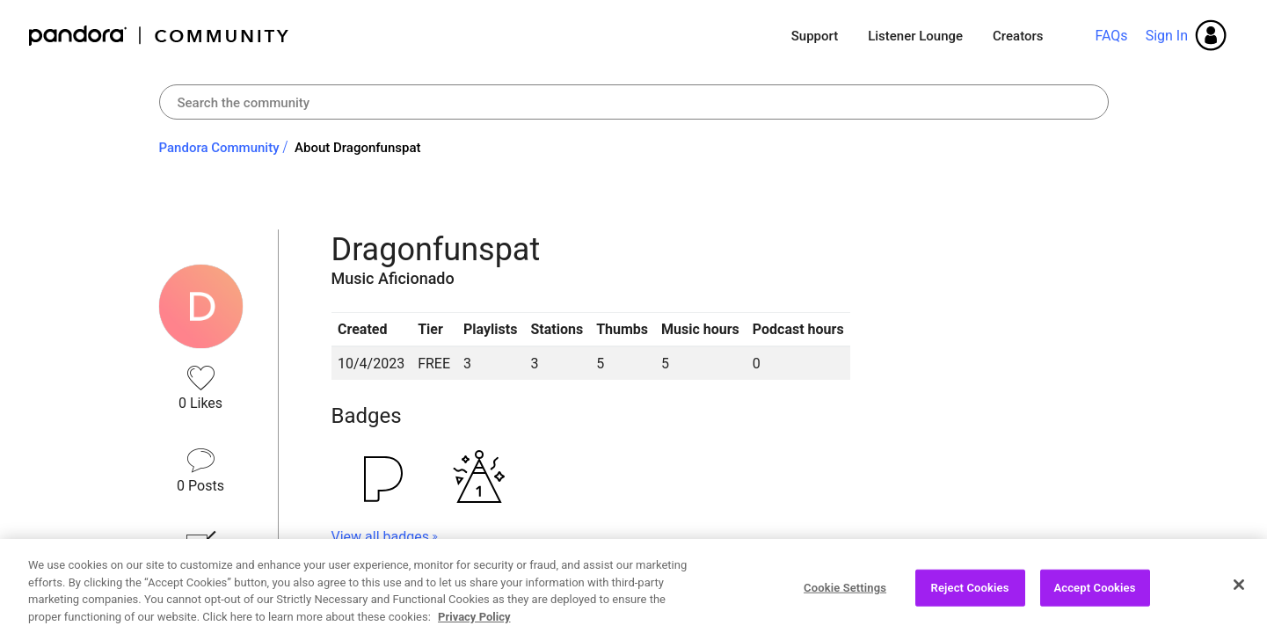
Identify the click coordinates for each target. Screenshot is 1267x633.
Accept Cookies (1094, 594)
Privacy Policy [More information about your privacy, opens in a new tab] (474, 623)
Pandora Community (159, 35)
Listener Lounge (915, 36)
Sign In (1167, 35)
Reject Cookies (970, 594)
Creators (1018, 36)
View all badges (380, 536)
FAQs (1111, 35)
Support (814, 36)
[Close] (1239, 591)
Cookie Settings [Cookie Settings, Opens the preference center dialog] (845, 594)
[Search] (634, 102)
